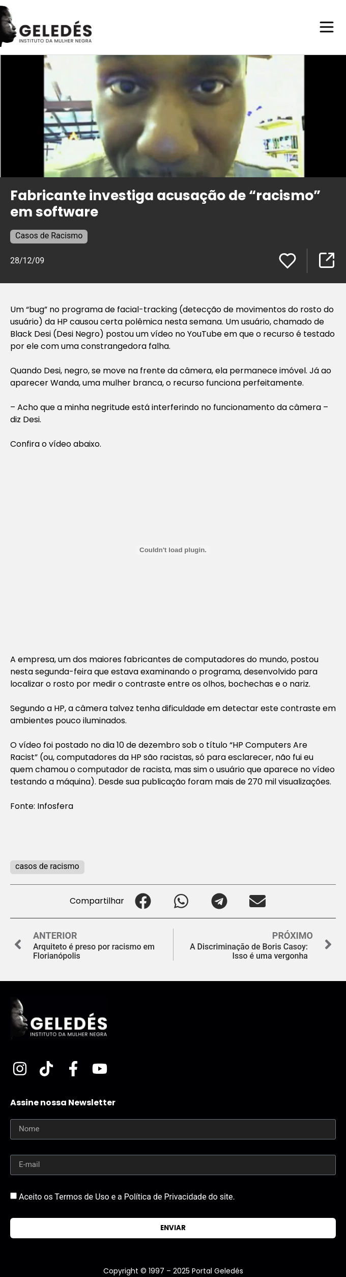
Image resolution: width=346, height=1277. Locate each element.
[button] (143, 901)
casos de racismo (47, 866)
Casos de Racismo (48, 235)
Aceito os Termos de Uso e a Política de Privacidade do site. (127, 1196)
